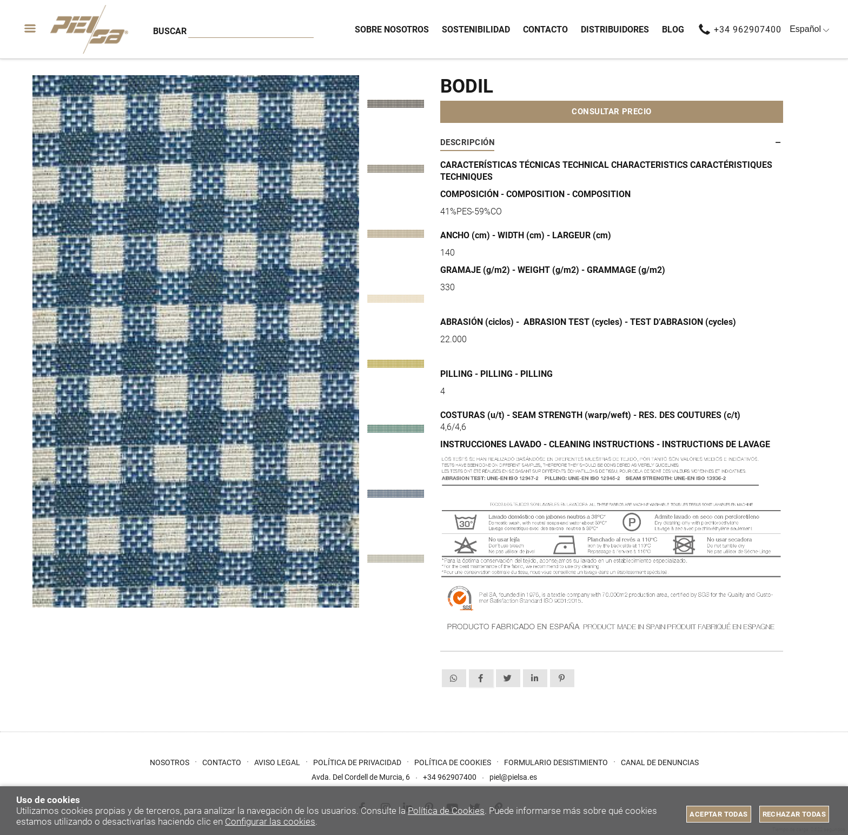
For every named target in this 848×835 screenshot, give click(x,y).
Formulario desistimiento (556, 762)
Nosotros (169, 762)
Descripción (467, 142)
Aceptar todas (718, 814)
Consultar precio (611, 111)
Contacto (221, 762)
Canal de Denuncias (660, 762)
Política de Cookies (446, 810)
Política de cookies (452, 762)
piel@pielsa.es (513, 777)
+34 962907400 (747, 29)
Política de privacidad (357, 762)
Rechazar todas (794, 814)
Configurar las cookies (270, 821)
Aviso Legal (277, 762)
